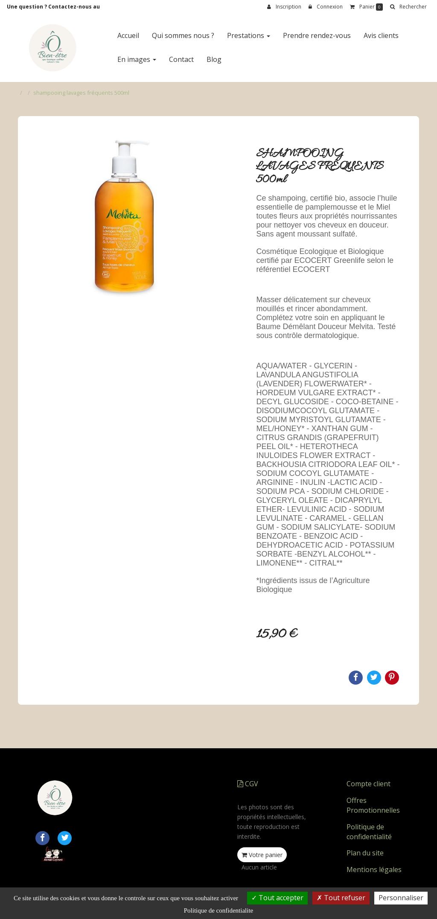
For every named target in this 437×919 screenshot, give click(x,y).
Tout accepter (277, 897)
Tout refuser (341, 897)
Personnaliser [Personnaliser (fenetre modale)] (401, 897)
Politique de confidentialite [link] (218, 910)
